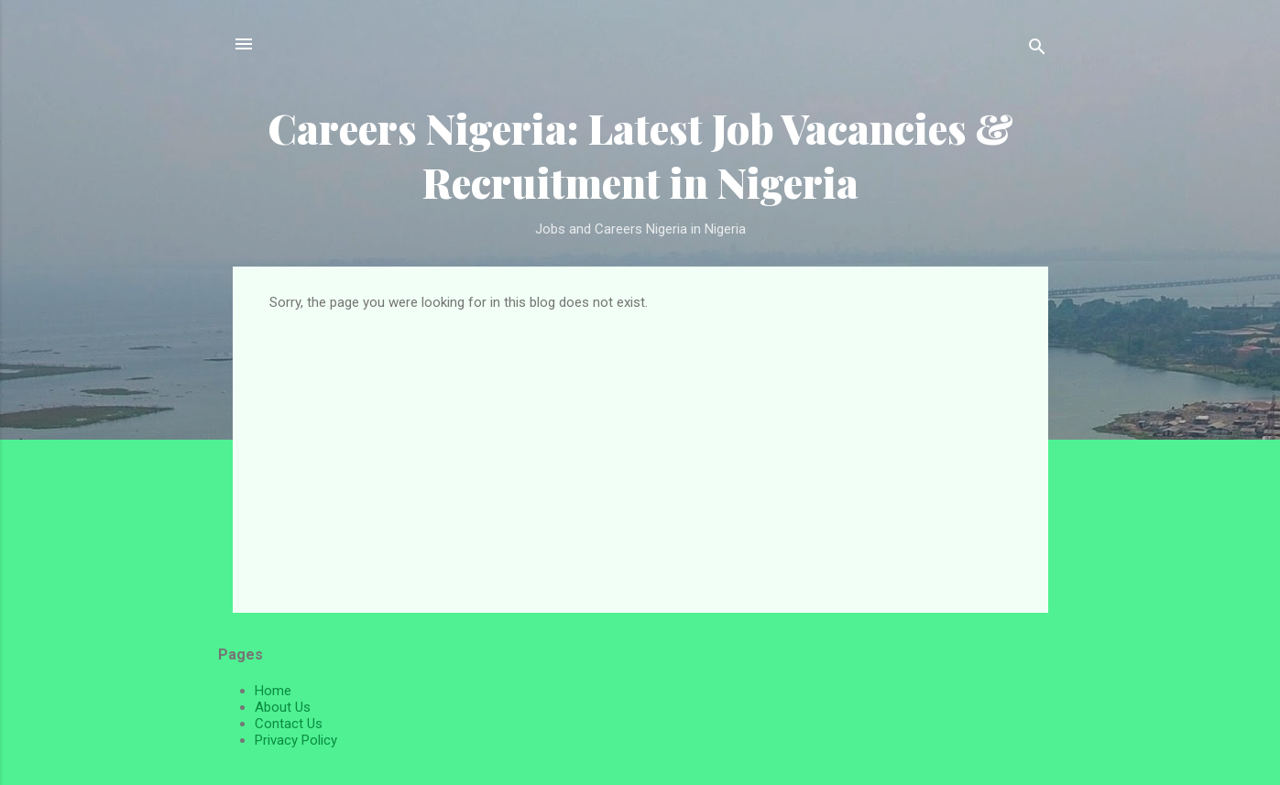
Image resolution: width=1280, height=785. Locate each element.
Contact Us (289, 723)
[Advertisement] (640, 448)
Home (273, 690)
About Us (283, 707)
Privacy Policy (296, 740)
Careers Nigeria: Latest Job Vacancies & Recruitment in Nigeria (640, 155)
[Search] (1037, 50)
